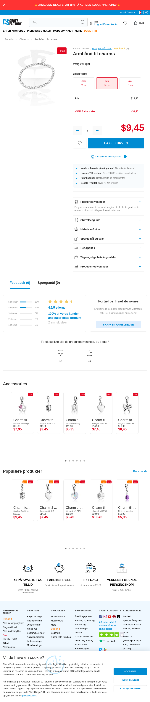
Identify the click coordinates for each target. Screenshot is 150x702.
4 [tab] (77, 461)
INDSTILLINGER (130, 680)
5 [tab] (81, 461)
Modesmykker (62, 30)
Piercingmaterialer (132, 624)
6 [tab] (84, 461)
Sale (5, 635)
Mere (78, 30)
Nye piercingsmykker (13, 623)
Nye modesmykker (12, 631)
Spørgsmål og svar (132, 620)
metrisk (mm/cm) (127, 12)
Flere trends (140, 471)
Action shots (81, 644)
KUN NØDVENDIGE (130, 688)
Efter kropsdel (14, 30)
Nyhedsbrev (9, 647)
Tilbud (6, 643)
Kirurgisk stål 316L (102, 48)
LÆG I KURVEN (116, 143)
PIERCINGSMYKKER (39, 30)
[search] (53, 22)
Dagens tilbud (10, 627)
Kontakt (127, 616)
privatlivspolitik (29, 695)
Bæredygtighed (82, 648)
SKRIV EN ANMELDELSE (118, 324)
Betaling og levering (85, 620)
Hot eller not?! (10, 639)
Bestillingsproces (83, 616)
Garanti (78, 632)
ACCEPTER (130, 671)
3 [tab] (73, 461)
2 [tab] (69, 461)
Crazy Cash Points (84, 636)
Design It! (90, 30)
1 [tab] (66, 461)
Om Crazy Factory (84, 640)
